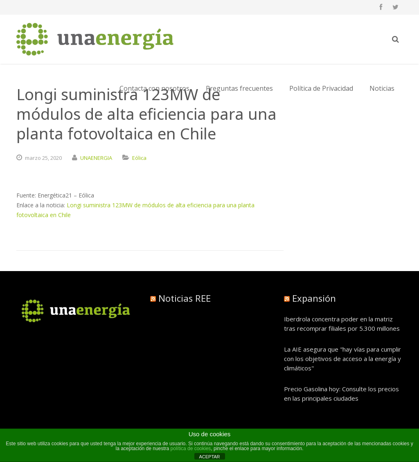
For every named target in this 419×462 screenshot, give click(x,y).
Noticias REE (184, 298)
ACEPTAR (209, 456)
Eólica (139, 157)
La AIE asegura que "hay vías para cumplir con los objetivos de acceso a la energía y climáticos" (342, 358)
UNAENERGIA (96, 157)
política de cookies (191, 448)
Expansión (314, 298)
